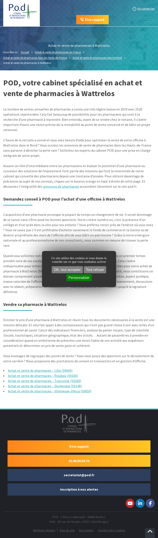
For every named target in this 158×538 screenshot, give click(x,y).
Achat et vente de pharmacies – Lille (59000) (40, 370)
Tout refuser (95, 270)
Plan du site (67, 530)
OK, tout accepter (67, 270)
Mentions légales (44, 530)
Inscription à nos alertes (79, 489)
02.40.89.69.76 (79, 461)
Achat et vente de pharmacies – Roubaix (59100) (43, 375)
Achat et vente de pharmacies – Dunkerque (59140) (45, 386)
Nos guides (86, 530)
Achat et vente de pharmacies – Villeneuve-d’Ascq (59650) (49, 391)
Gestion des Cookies (111, 530)
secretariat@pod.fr (79, 475)
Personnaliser (79, 278)
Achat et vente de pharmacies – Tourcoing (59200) (44, 381)
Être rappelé (79, 446)
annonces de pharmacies (61, 186)
